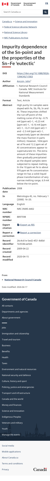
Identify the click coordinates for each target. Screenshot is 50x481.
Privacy (5, 469)
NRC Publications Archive (16, 37)
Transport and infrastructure (16, 393)
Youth (5, 428)
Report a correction (29, 232)
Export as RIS (26, 224)
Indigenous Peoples (11, 416)
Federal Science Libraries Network (20, 27)
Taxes (4, 363)
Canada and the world (12, 399)
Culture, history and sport (14, 381)
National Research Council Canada (22, 279)
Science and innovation (26, 21)
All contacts (7, 305)
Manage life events (11, 434)
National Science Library (15, 32)
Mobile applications (11, 451)
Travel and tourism (11, 339)
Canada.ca (7, 21)
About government (11, 317)
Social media (8, 445)
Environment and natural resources (19, 369)
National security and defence (16, 375)
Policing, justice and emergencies (18, 387)
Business (6, 345)
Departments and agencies (15, 311)
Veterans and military (12, 422)
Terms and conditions (12, 463)
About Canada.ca (10, 457)
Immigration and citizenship (15, 333)
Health (5, 357)
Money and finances (11, 405)
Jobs (4, 327)
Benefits (6, 351)
